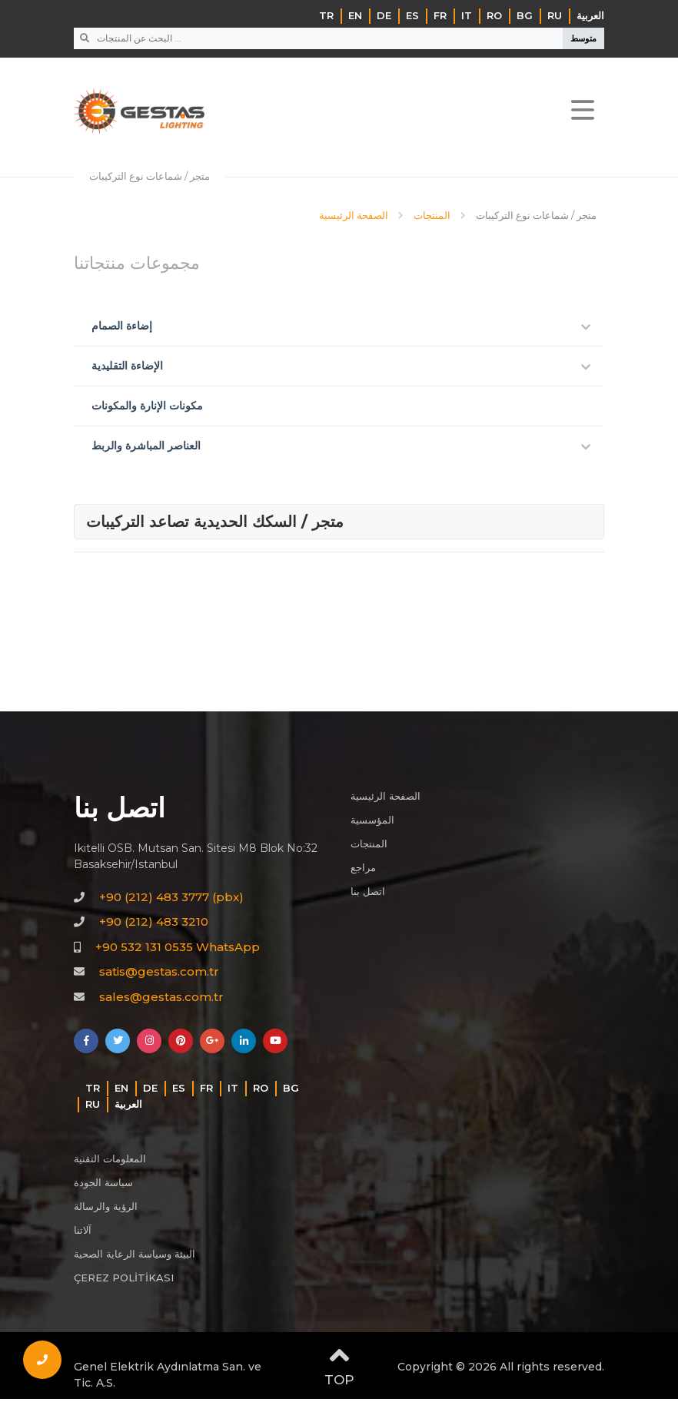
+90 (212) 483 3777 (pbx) (171, 899)
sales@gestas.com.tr (161, 999)
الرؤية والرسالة (106, 1209)
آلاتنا (82, 1233)
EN (355, 15)
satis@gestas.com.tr (159, 974)
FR (440, 15)
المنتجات (369, 846)
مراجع (363, 870)
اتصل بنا (368, 894)
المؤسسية (372, 823)
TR (326, 15)
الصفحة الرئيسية (385, 799)
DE (384, 15)
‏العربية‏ (590, 15)
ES (412, 15)
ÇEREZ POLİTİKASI (124, 1280)
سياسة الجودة (103, 1185)
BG (525, 15)
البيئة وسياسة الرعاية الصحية (134, 1257)
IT (466, 15)
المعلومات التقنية (110, 1161)
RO (494, 15)
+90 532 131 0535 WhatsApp (177, 949)
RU (554, 15)
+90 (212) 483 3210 (153, 924)
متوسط (583, 38)
